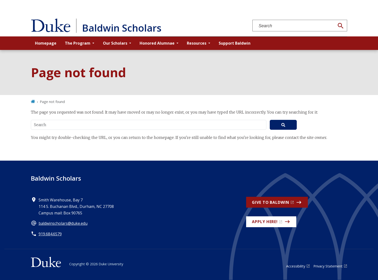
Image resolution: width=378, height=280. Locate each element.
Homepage (45, 43)
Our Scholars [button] (115, 43)
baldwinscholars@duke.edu (63, 223)
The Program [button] (77, 43)
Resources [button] (196, 43)
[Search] (340, 25)
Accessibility (295, 266)
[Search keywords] (294, 25)
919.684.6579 (50, 234)
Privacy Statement (328, 266)
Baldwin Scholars (56, 178)
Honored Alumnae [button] (157, 43)
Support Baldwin (234, 43)
